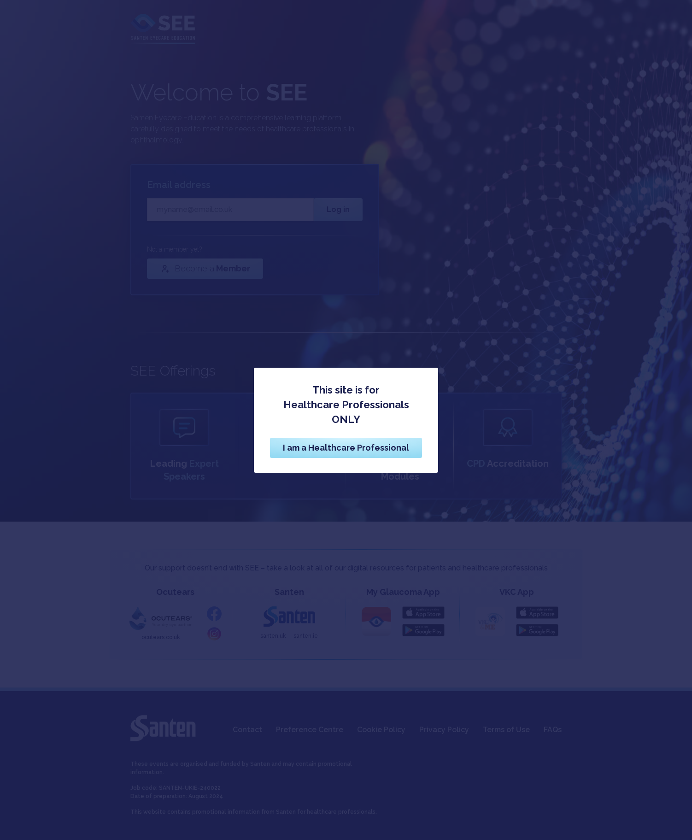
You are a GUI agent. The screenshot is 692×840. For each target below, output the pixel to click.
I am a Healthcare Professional (346, 447)
